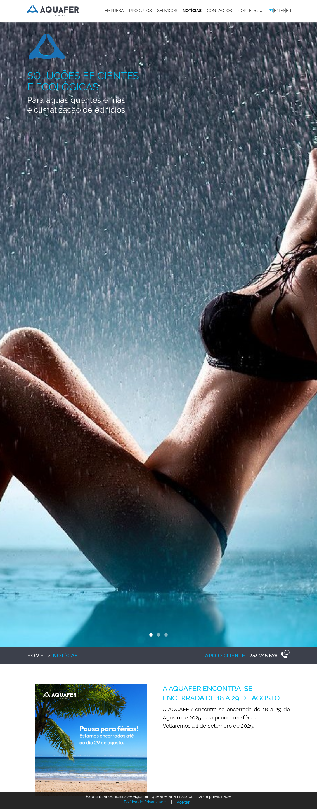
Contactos (219, 10)
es (282, 10)
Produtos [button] (140, 10)
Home (35, 655)
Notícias (192, 10)
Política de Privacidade (145, 802)
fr (288, 10)
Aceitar (183, 802)
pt (270, 10)
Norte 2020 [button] (249, 10)
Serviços (167, 10)
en (277, 10)
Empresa (114, 10)
